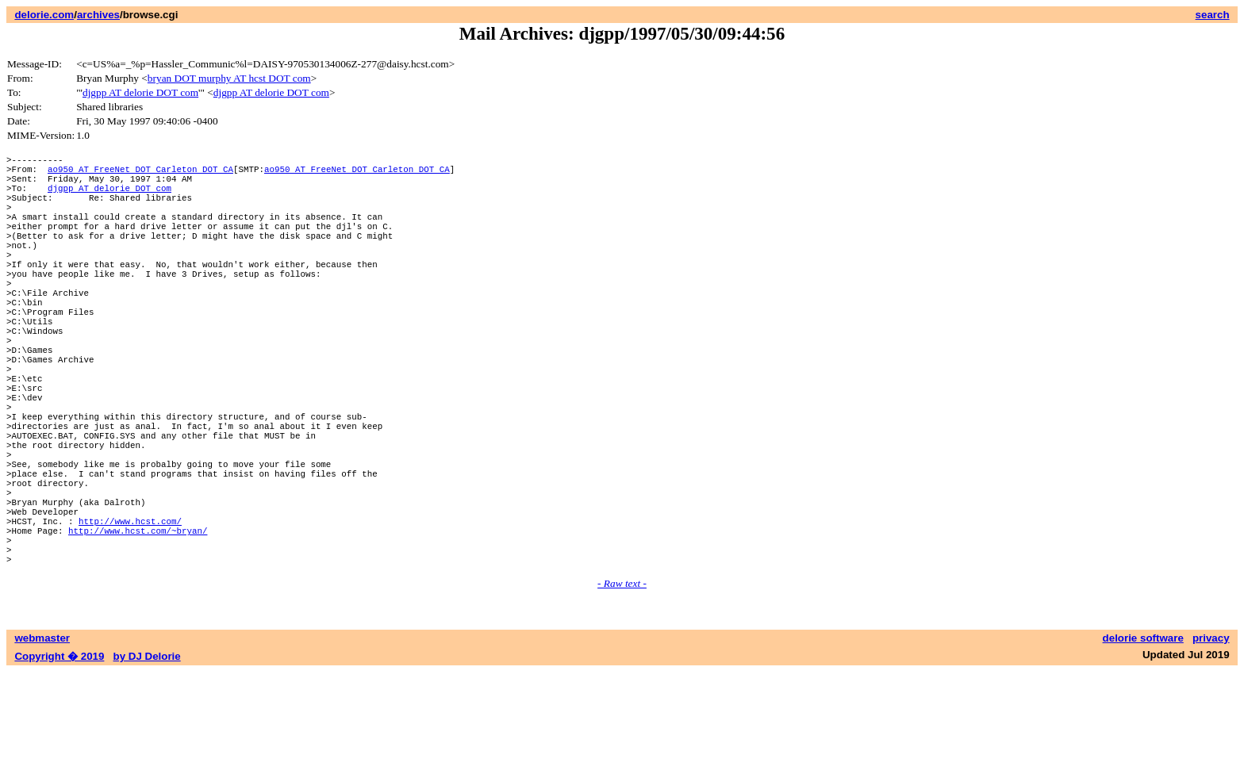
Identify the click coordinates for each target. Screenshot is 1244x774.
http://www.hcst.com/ (130, 613)
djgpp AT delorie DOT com (140, 92)
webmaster (42, 740)
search (1213, 15)
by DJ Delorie (147, 758)
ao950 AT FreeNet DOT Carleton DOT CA (140, 173)
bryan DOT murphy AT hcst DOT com (229, 78)
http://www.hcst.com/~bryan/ (137, 625)
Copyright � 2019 (59, 758)
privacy (1211, 740)
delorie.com (44, 15)
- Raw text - (622, 686)
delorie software (1143, 740)
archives (98, 15)
